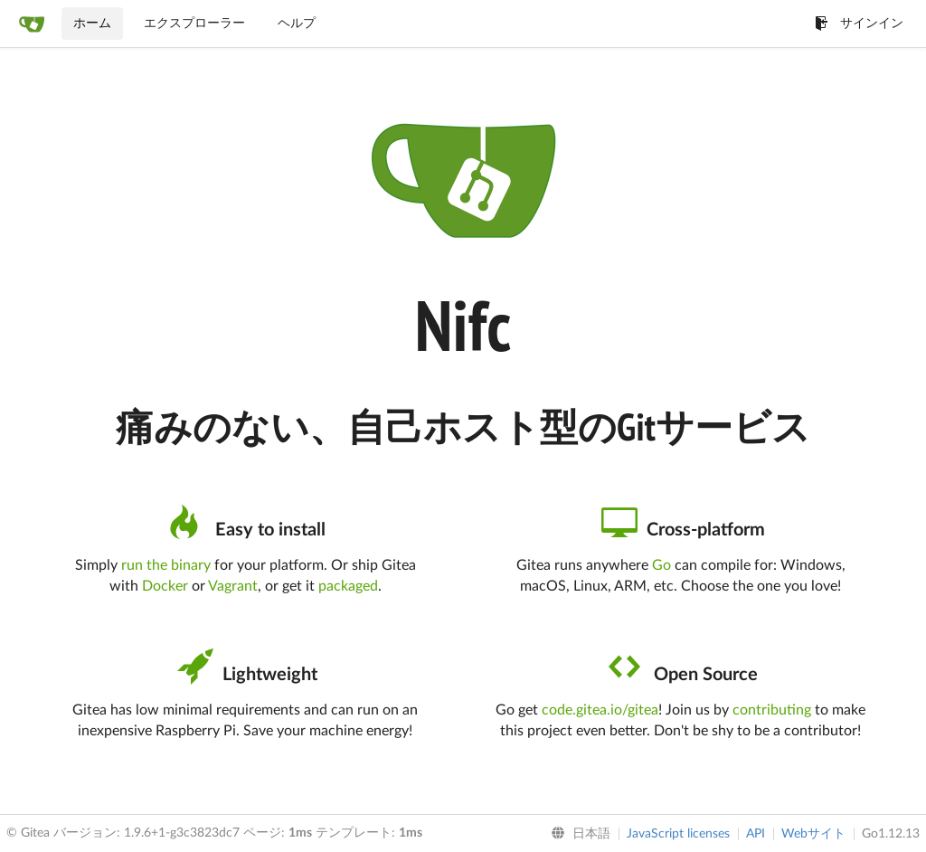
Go (661, 565)
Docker (165, 586)
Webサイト (813, 834)
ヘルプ (297, 23)
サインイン (859, 23)
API (755, 834)
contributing (771, 710)
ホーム (92, 23)
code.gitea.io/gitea (600, 710)
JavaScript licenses (678, 834)
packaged (348, 586)
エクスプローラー (194, 23)
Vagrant (233, 586)
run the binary (166, 565)
